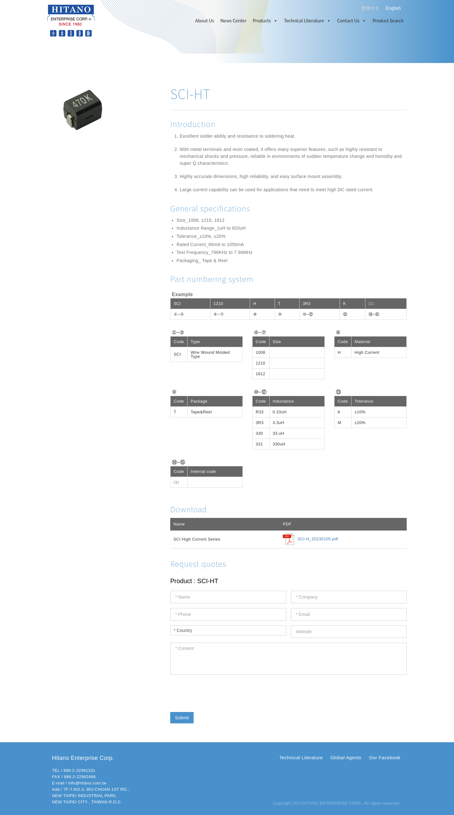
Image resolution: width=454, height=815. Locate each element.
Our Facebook (384, 757)
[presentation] (218, 692)
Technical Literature (307, 20)
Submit (182, 717)
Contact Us (351, 20)
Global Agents (345, 757)
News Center (233, 21)
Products (265, 20)
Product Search (388, 21)
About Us (204, 21)
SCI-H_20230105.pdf (317, 539)
